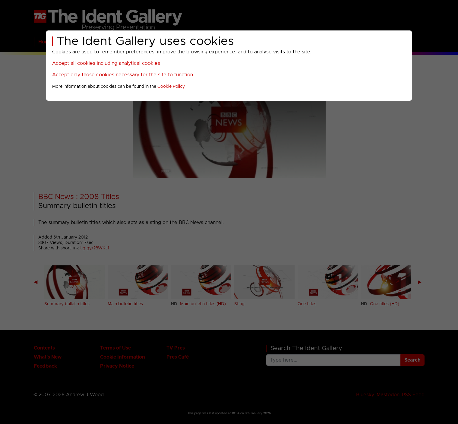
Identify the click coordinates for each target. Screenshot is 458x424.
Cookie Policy (171, 86)
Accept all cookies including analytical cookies (106, 63)
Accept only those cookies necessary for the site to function (122, 74)
